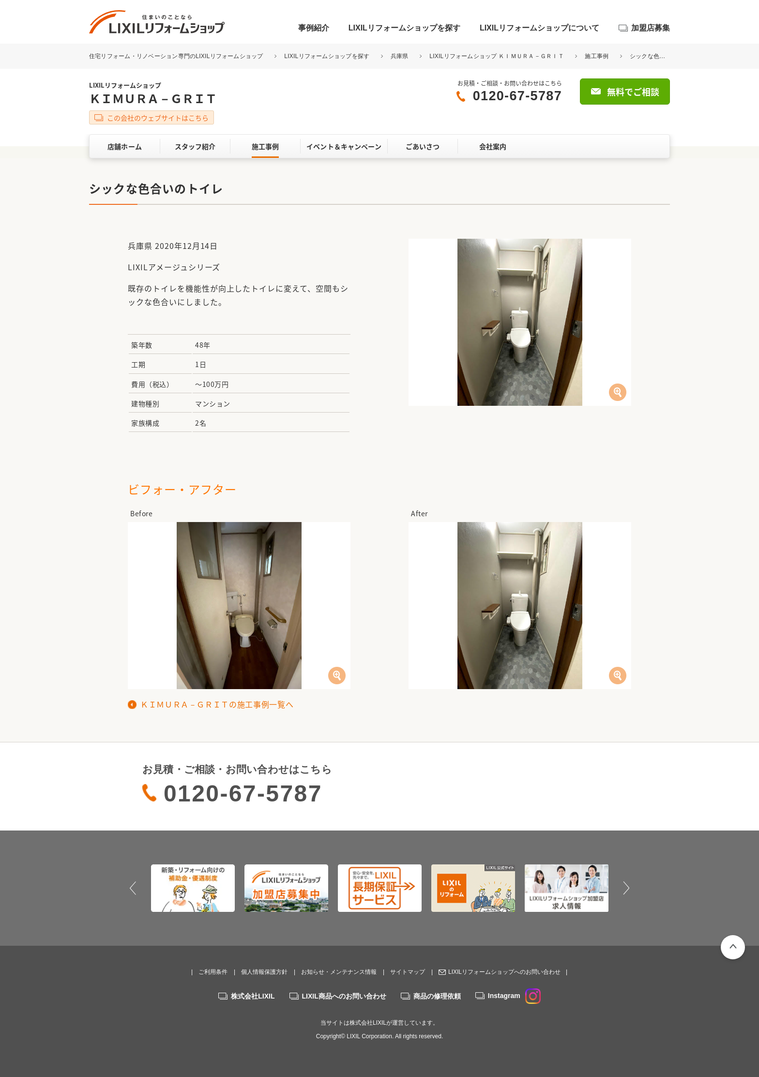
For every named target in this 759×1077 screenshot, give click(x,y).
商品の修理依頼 (437, 996)
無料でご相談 (633, 91)
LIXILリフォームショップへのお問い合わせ (504, 972)
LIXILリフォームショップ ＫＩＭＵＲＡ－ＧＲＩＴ (496, 56)
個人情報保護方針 (264, 972)
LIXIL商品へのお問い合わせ (344, 996)
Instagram (514, 996)
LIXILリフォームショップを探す (404, 28)
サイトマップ (407, 972)
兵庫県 (400, 56)
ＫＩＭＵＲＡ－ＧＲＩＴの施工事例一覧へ (216, 704)
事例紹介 (313, 28)
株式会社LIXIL (252, 996)
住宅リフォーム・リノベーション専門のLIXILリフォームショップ (177, 56)
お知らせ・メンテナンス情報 (339, 972)
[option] (193, 888)
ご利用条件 (213, 972)
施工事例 (596, 56)
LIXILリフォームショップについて (539, 28)
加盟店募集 (650, 28)
